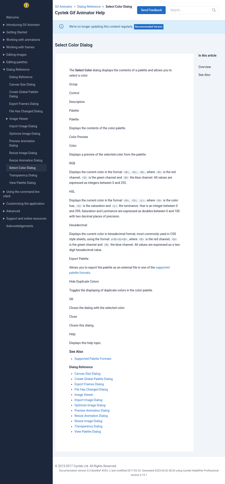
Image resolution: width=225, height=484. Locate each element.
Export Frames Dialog (23, 104)
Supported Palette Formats (92, 358)
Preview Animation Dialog (91, 410)
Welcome (12, 17)
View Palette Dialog (22, 183)
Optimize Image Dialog (24, 133)
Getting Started (16, 32)
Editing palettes (16, 62)
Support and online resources (26, 218)
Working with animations (23, 39)
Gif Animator (63, 6)
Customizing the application (25, 203)
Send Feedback (151, 10)
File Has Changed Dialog (26, 111)
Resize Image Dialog (23, 153)
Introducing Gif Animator (23, 25)
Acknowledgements (19, 226)
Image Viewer (18, 118)
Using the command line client (21, 194)
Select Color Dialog (22, 168)
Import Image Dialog (23, 126)
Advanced (13, 211)
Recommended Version (149, 26)
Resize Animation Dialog (25, 160)
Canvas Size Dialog (22, 84)
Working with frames (20, 47)
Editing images (16, 54)
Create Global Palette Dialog (93, 379)
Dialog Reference (18, 69)
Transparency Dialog (23, 175)
